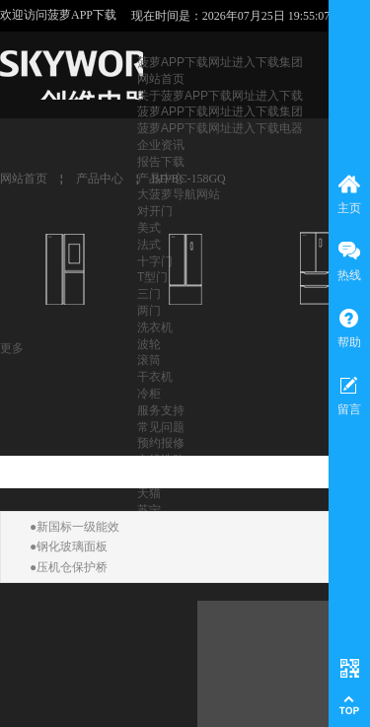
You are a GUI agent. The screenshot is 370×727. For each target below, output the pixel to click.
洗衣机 (155, 327)
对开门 (155, 211)
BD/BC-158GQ (188, 178)
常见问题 (161, 427)
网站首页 (161, 79)
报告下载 (161, 162)
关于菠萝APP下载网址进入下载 (220, 96)
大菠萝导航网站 (178, 194)
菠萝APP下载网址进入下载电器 (220, 128)
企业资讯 (161, 145)
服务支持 (161, 410)
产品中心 (99, 178)
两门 (149, 311)
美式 (149, 228)
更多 (12, 348)
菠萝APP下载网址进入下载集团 (220, 62)
